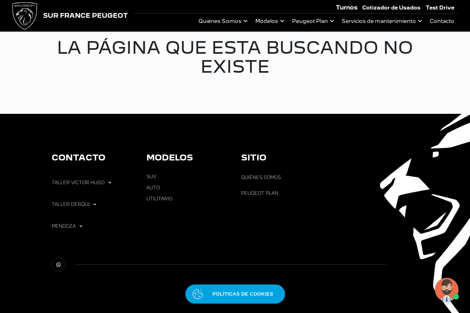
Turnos (347, 7)
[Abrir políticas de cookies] (235, 294)
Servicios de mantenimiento (379, 21)
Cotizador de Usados (391, 8)
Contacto (442, 21)
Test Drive (440, 8)
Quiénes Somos (220, 21)
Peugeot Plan (310, 21)
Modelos (266, 21)
